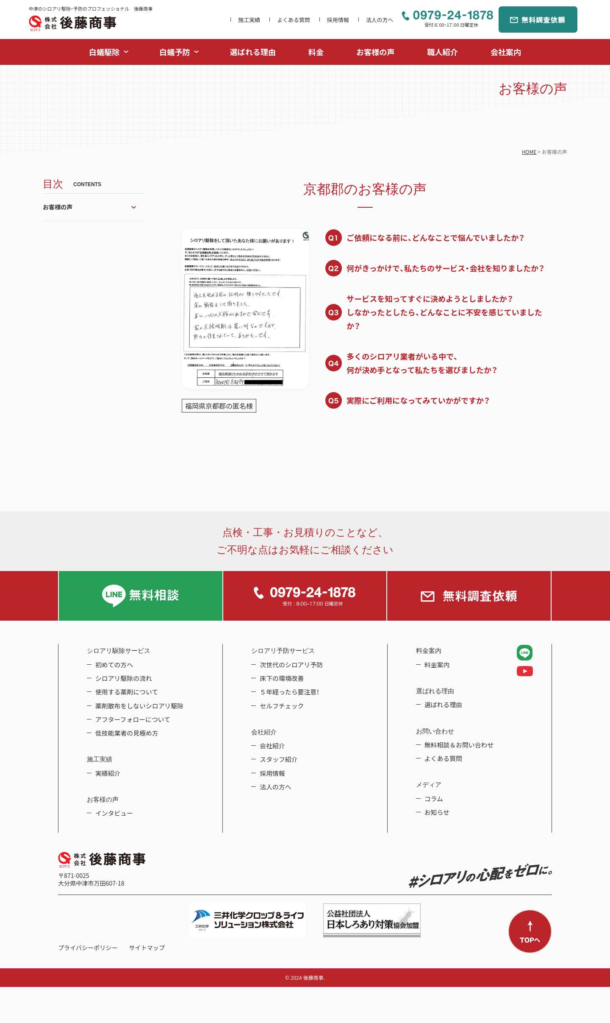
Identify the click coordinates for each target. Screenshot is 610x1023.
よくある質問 (293, 20)
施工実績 (249, 20)
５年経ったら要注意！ (289, 692)
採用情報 (338, 20)
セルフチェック (282, 706)
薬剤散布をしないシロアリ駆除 (139, 706)
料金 (316, 52)
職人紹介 (442, 52)
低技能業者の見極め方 (126, 733)
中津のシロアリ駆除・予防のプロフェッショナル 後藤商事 (72, 23)
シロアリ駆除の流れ (123, 678)
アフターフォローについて (132, 719)
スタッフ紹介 (278, 759)
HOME (529, 152)
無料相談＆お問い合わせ (459, 745)
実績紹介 (108, 773)
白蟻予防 (174, 52)
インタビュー (114, 813)
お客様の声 (375, 52)
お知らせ (436, 812)
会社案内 (506, 52)
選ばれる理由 (253, 52)
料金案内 (437, 664)
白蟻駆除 (104, 52)
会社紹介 (272, 745)
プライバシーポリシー (88, 947)
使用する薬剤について (126, 692)
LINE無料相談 (140, 596)
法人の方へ (380, 20)
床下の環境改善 (282, 678)
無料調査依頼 (538, 19)
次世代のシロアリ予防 (291, 664)
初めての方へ (114, 664)
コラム (433, 798)
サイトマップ (147, 947)
